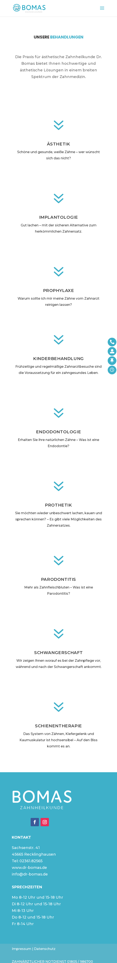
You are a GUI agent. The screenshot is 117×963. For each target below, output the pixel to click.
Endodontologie (58, 431)
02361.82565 (30, 861)
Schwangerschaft (58, 652)
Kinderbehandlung (58, 358)
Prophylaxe (58, 290)
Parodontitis (58, 579)
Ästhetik (58, 144)
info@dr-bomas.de (30, 874)
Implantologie (58, 217)
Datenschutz (44, 949)
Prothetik (58, 505)
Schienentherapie (58, 725)
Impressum (21, 949)
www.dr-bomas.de (29, 867)
